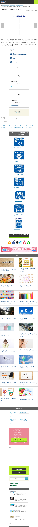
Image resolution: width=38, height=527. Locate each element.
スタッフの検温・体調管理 (18, 174)
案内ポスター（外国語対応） (14, 420)
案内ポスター (23, 412)
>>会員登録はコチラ (4, 118)
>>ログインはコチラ (13, 118)
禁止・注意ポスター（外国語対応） (24, 420)
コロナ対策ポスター (14, 413)
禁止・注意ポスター (14, 416)
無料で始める (19, 440)
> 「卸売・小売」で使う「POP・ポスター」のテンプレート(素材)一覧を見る (17, 125)
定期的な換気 (16, 187)
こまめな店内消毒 (18, 201)
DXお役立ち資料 (14, 483)
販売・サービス (13, 62)
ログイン (19, 472)
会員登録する (19, 469)
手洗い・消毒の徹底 (17, 147)
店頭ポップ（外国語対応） (14, 423)
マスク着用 (16, 161)
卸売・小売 (12, 58)
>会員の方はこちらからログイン (19, 442)
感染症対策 (5, 121)
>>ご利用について (4, 117)
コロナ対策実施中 (17, 229)
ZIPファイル (19, 112)
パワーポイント (15, 85)
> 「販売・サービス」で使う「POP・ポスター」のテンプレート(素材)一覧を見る (18, 127)
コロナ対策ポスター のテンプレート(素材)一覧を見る (19, 235)
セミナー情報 (14, 485)
